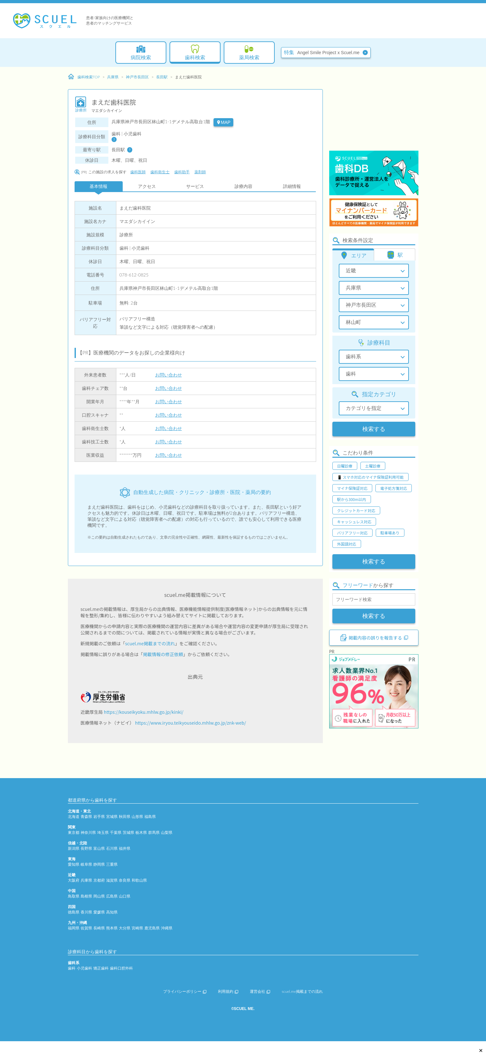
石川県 (112, 848)
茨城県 (128, 832)
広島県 (112, 896)
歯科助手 (182, 171)
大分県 (124, 928)
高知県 (112, 912)
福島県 (150, 816)
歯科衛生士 (160, 171)
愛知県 (73, 864)
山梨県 (166, 832)
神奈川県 (88, 832)
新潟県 (73, 848)
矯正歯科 (101, 968)
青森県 (86, 816)
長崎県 (99, 928)
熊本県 (112, 928)
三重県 (112, 864)
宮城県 (112, 816)
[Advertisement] (373, 110)
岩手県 (99, 816)
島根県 (86, 896)
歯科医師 (138, 171)
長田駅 (162, 77)
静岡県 (99, 864)
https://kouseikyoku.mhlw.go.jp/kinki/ (144, 712)
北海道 (73, 816)
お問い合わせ (168, 374)
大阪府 (73, 880)
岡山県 (99, 896)
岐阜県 (86, 864)
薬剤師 (200, 171)
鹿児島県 (152, 928)
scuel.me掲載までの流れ (150, 643)
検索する (373, 429)
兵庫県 (113, 77)
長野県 (86, 848)
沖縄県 (166, 928)
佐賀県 (86, 928)
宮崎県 (137, 928)
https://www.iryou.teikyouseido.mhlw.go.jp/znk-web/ (190, 723)
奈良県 (124, 880)
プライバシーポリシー (185, 991)
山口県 (124, 896)
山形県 (137, 816)
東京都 (73, 832)
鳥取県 (73, 896)
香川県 (86, 912)
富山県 (99, 848)
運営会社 (260, 991)
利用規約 (228, 991)
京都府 (99, 880)
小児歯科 (84, 968)
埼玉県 (103, 832)
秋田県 (124, 816)
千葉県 (115, 832)
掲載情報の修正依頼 (163, 654)
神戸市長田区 (137, 77)
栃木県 (141, 832)
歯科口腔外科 (121, 968)
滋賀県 (112, 880)
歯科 (72, 968)
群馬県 (154, 832)
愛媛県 (99, 912)
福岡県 (73, 928)
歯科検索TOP (84, 77)
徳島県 (73, 912)
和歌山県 (139, 880)
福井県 (124, 848)
